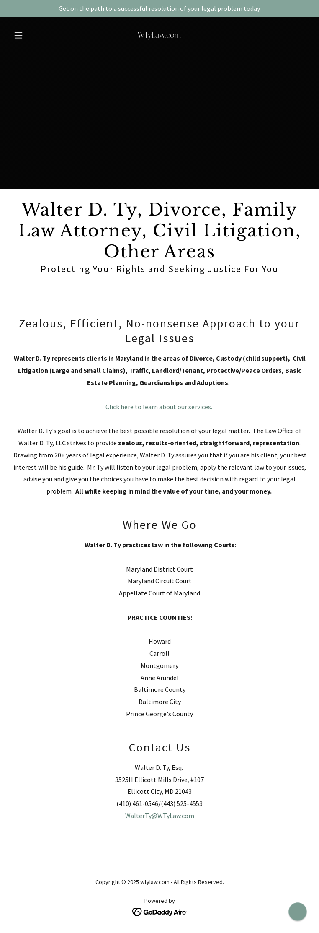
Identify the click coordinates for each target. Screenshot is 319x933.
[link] (159, 35)
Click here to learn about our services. (159, 407)
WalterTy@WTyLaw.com (159, 815)
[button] (32, 35)
